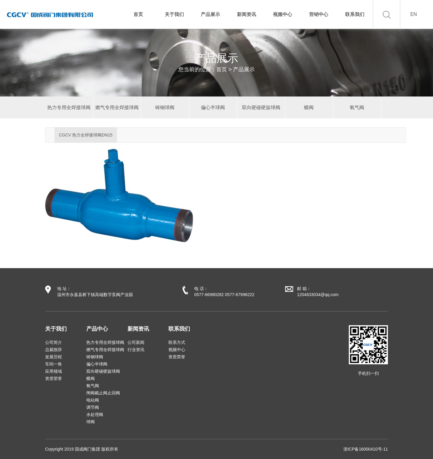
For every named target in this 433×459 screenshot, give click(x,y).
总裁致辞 (53, 349)
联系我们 (354, 14)
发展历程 (53, 356)
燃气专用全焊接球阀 (105, 349)
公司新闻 (135, 342)
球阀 (90, 421)
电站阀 (92, 400)
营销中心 (318, 14)
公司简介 (53, 342)
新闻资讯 (246, 14)
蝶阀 (90, 378)
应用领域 (53, 371)
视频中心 (282, 14)
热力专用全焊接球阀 (105, 342)
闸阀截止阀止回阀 (103, 392)
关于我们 (174, 14)
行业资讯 (135, 349)
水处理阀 (94, 414)
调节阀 (92, 407)
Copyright (54, 449)
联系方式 (176, 342)
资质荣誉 (53, 378)
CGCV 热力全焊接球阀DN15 (85, 135)
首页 (138, 14)
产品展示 (210, 14)
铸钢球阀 (94, 356)
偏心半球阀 (96, 364)
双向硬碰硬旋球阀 (103, 371)
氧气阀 (92, 385)
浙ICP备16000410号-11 (365, 449)
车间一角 (53, 364)
